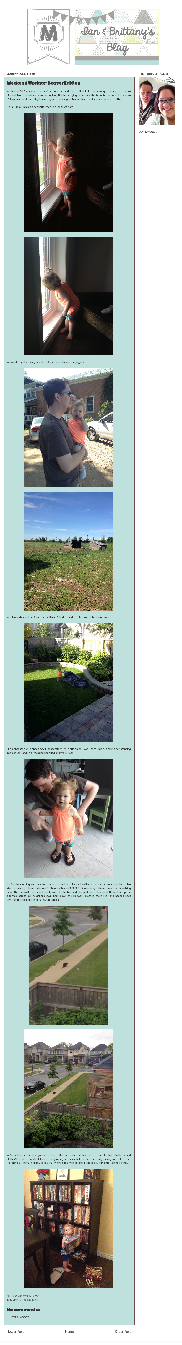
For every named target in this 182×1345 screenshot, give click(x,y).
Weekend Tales (30, 1299)
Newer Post (15, 1331)
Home (69, 1331)
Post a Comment (20, 1316)
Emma (16, 1299)
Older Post (123, 1331)
